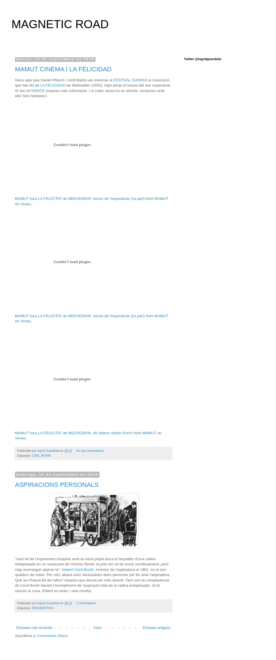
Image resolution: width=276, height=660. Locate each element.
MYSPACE (35, 91)
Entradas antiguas (156, 628)
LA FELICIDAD (53, 85)
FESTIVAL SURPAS (130, 80)
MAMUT (161, 198)
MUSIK (46, 455)
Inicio (98, 628)
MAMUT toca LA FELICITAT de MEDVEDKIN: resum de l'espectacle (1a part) (80, 198)
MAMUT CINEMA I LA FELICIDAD (63, 69)
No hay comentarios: (91, 450)
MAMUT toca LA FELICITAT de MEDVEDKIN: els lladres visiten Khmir (74, 433)
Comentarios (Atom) (52, 636)
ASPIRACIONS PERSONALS (57, 484)
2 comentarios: (86, 603)
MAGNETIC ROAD (60, 24)
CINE (35, 455)
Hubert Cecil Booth (78, 569)
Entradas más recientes (34, 628)
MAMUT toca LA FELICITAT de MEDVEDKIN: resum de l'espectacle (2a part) (80, 316)
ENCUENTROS (43, 608)
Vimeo (25, 204)
